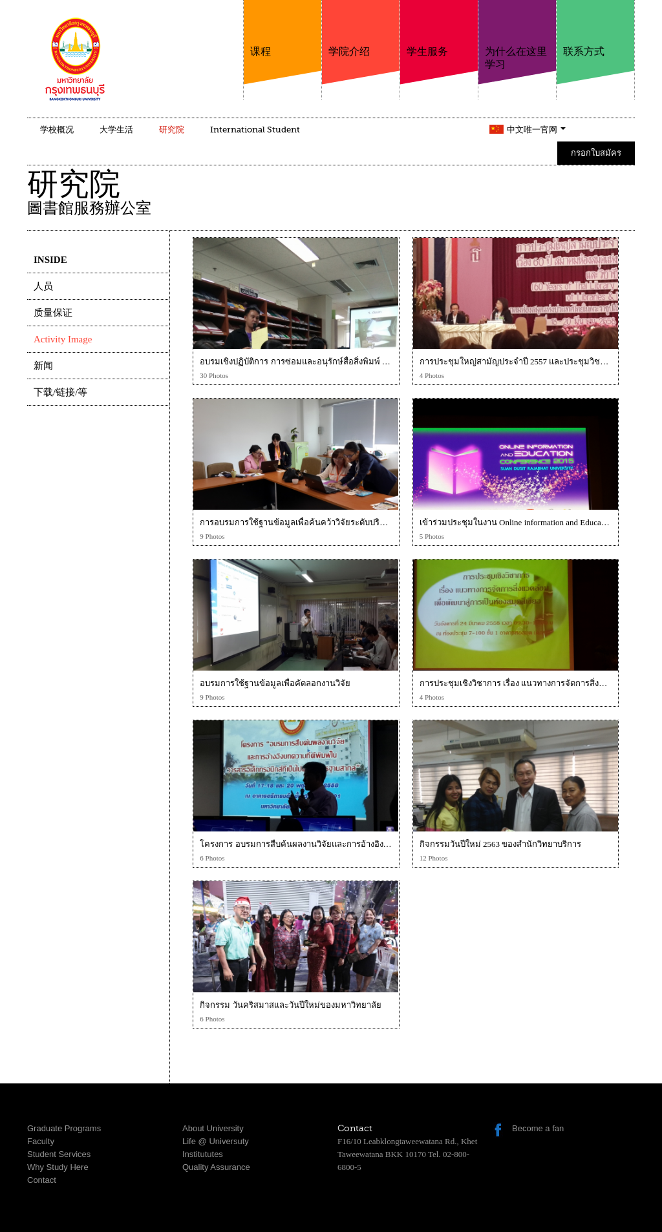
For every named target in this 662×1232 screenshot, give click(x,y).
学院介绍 (361, 28)
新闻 (43, 365)
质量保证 (53, 313)
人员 (43, 286)
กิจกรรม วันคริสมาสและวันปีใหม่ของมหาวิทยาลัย (290, 1005)
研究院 (171, 129)
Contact (41, 1180)
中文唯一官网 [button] (536, 129)
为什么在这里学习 (517, 35)
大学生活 (116, 129)
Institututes (202, 1154)
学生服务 (439, 28)
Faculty (40, 1141)
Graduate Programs (64, 1128)
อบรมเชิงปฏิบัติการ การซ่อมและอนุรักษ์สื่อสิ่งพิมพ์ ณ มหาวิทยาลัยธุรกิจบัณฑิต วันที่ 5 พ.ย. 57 (368, 361)
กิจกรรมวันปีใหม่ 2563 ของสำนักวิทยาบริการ (501, 844)
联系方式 (595, 28)
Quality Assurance (216, 1167)
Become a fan (538, 1128)
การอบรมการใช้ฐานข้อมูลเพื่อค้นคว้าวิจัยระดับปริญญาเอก (305, 522)
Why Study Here (58, 1167)
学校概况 (57, 129)
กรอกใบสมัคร (596, 153)
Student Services (59, 1154)
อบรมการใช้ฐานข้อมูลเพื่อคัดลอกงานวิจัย (275, 683)
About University (213, 1128)
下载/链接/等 (60, 392)
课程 (282, 28)
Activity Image (63, 339)
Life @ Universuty (215, 1141)
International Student (255, 129)
